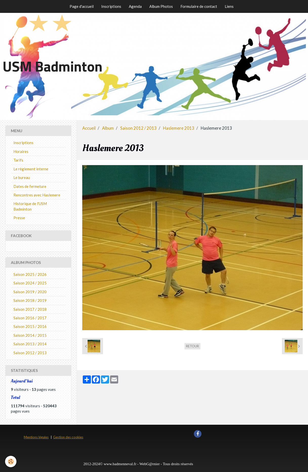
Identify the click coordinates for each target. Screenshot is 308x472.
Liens (229, 6)
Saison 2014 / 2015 (30, 335)
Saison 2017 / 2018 (30, 309)
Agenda (135, 6)
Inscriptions (111, 6)
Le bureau (21, 177)
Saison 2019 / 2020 (30, 291)
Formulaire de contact (198, 6)
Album (108, 128)
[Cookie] (10, 461)
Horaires (20, 151)
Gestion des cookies (68, 437)
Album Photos (161, 6)
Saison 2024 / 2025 (30, 283)
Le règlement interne (30, 169)
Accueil (89, 128)
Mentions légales (36, 437)
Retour (192, 346)
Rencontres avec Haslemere (36, 195)
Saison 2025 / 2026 (30, 274)
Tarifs (18, 160)
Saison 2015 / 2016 (30, 326)
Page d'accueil (82, 6)
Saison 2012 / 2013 (138, 128)
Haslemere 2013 (178, 128)
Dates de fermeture (29, 186)
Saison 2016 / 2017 (30, 318)
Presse (19, 217)
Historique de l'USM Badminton (30, 206)
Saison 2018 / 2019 (30, 300)
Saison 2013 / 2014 (30, 344)
